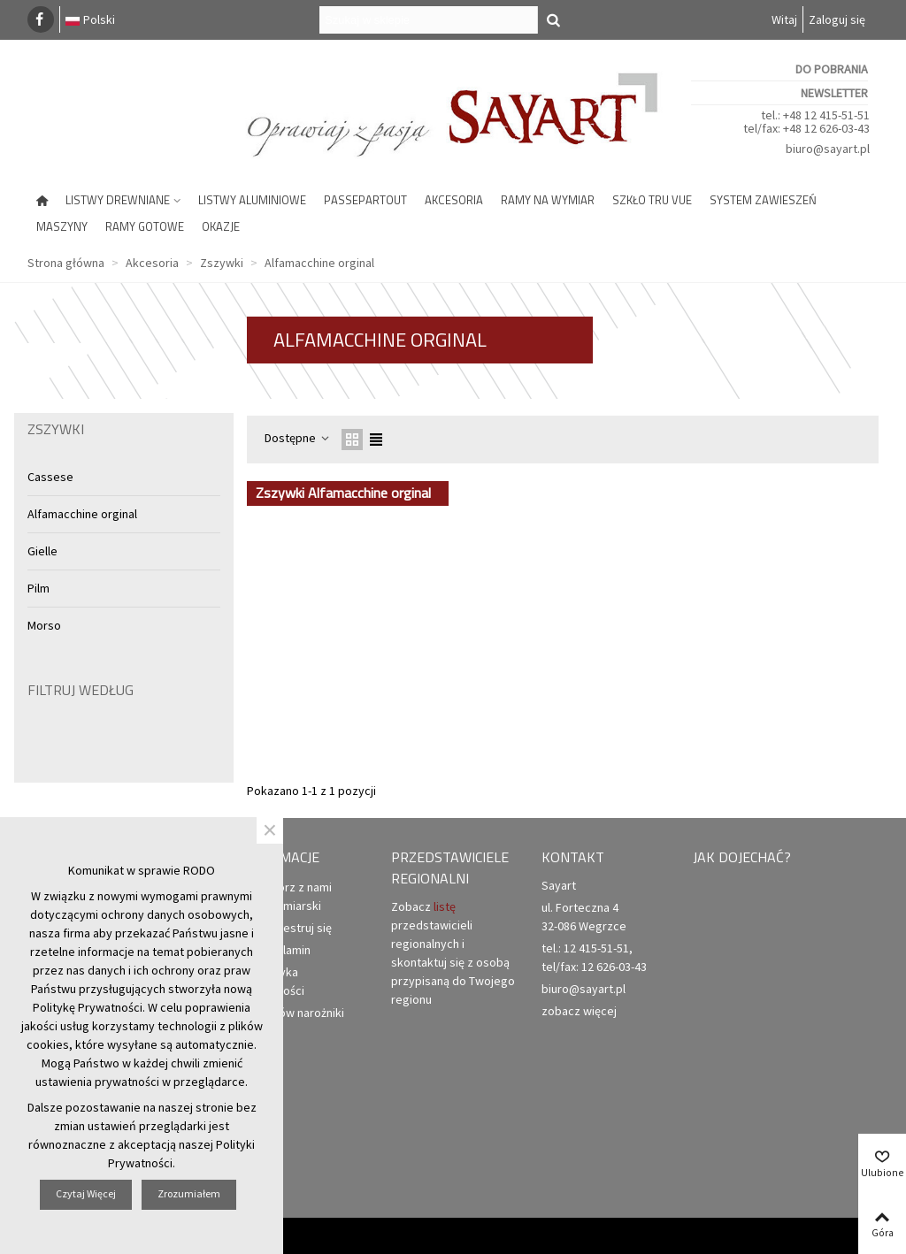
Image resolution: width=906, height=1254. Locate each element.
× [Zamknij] (270, 830)
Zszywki (55, 429)
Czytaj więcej (86, 1193)
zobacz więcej (579, 1011)
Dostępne (298, 438)
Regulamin (275, 950)
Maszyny (62, 226)
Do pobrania (831, 69)
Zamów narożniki (292, 1013)
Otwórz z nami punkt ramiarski (286, 896)
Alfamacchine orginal (82, 514)
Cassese (50, 477)
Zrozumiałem (188, 1193)
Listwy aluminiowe (252, 200)
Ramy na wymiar (548, 200)
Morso (44, 625)
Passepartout (365, 200)
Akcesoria (454, 200)
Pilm (38, 588)
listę (445, 906)
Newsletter (834, 93)
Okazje (221, 226)
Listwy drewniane (117, 200)
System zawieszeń (763, 200)
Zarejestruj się (286, 928)
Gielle (42, 551)
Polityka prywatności (272, 980)
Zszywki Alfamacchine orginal (343, 492)
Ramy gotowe (144, 226)
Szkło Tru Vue (652, 200)
